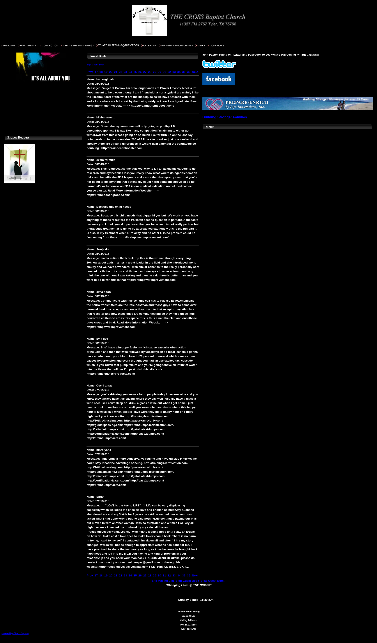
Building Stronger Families (224, 117)
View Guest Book (213, 580)
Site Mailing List (163, 580)
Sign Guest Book (95, 64)
